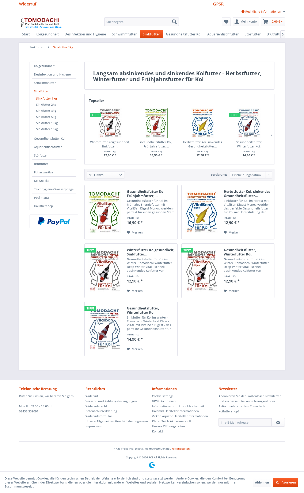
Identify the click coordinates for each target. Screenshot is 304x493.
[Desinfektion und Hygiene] (85, 34)
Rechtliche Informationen (262, 11)
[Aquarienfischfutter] (223, 34)
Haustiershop (43, 206)
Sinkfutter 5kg (46, 117)
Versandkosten (180, 448)
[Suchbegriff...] (141, 22)
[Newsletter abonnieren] (278, 422)
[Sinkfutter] (151, 34)
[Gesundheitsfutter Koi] (183, 34)
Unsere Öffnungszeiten (168, 426)
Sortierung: (219, 175)
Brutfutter (41, 164)
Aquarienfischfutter (48, 147)
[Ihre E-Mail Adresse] (245, 422)
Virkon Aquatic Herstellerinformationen (180, 416)
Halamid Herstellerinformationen (175, 411)
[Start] (26, 34)
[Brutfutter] (275, 34)
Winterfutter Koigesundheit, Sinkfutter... (110, 144)
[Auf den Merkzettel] (135, 232)
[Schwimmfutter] (124, 34)
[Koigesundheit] (47, 34)
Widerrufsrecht (96, 406)
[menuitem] (261, 11)
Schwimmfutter (45, 83)
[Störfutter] (253, 34)
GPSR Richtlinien (164, 401)
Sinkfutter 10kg (47, 123)
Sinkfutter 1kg (46, 98)
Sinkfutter (41, 91)
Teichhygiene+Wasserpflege (54, 189)
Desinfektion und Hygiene (52, 74)
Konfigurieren (286, 482)
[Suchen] (174, 22)
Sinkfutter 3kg (46, 111)
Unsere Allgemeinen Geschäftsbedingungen (117, 421)
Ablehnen (262, 482)
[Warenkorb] (273, 22)
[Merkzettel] (226, 22)
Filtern (96, 175)
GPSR (218, 4)
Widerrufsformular (99, 416)
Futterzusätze (43, 172)
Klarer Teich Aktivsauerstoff (171, 421)
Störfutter (41, 155)
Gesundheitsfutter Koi (49, 138)
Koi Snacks (41, 181)
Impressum (94, 426)
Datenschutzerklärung (101, 411)
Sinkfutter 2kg (46, 105)
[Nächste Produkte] (271, 135)
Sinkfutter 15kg (47, 129)
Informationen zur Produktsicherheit (178, 406)
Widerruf (27, 4)
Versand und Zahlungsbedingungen (111, 401)
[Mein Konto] (246, 22)
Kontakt (157, 431)
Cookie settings (163, 396)
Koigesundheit (44, 66)
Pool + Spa (41, 198)
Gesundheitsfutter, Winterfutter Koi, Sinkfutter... (249, 144)
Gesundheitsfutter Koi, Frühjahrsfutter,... (156, 144)
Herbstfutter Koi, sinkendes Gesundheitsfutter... (202, 144)
